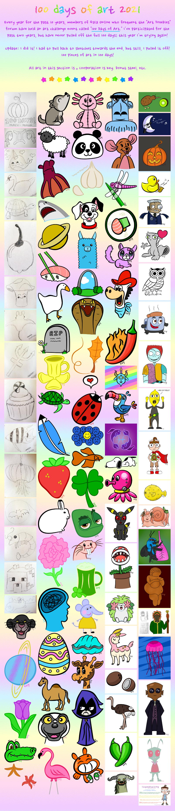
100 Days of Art (106, 29)
